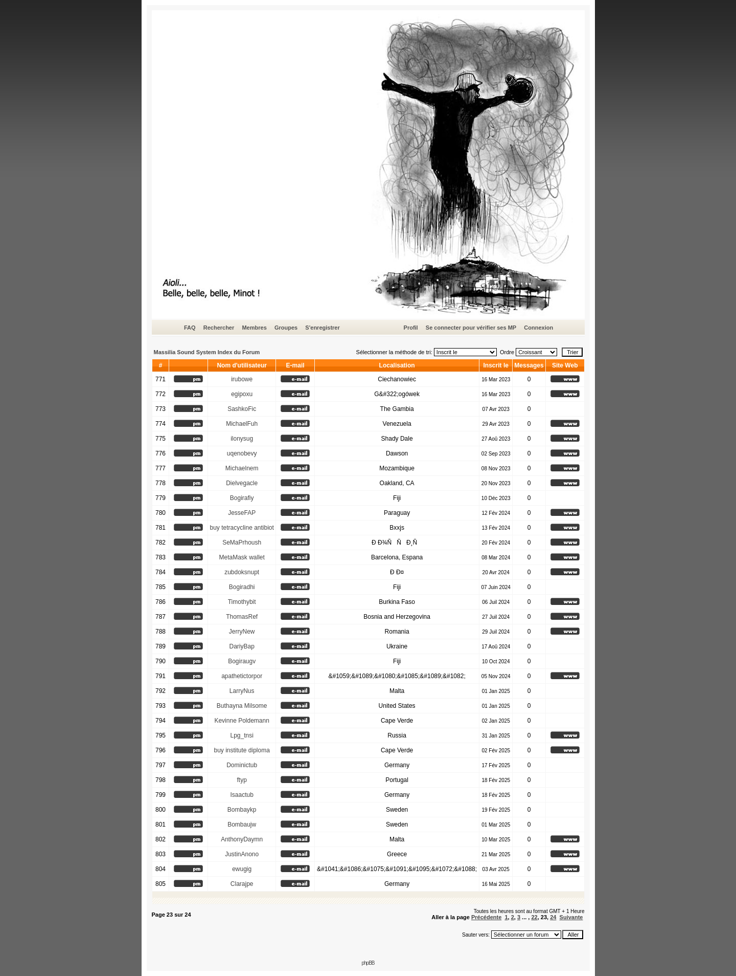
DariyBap (241, 646)
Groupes (285, 327)
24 (553, 917)
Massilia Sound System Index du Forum (207, 352)
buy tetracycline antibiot (241, 527)
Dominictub (241, 765)
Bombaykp (242, 809)
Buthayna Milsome (242, 705)
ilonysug (242, 438)
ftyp (241, 780)
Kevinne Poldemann (241, 720)
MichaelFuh (242, 423)
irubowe (241, 379)
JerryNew (242, 631)
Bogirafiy (242, 498)
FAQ (190, 327)
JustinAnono (242, 854)
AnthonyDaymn (242, 839)
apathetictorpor (241, 676)
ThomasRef (242, 616)
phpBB (367, 963)
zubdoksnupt (241, 572)
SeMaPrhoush (241, 542)
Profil (411, 327)
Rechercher (219, 327)
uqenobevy (242, 453)
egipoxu (241, 394)
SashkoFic (241, 409)
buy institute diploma (241, 750)
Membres (254, 327)
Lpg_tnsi (241, 735)
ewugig (241, 869)
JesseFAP (242, 512)
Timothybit (242, 601)
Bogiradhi (242, 587)
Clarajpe (242, 883)
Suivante (571, 917)
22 (534, 917)
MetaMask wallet (241, 557)
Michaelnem (242, 468)
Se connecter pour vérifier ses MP (471, 327)
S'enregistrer (322, 327)
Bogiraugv (242, 661)
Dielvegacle (242, 483)
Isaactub (241, 794)
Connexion (538, 327)
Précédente (486, 917)
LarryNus (242, 691)
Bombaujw (241, 824)
